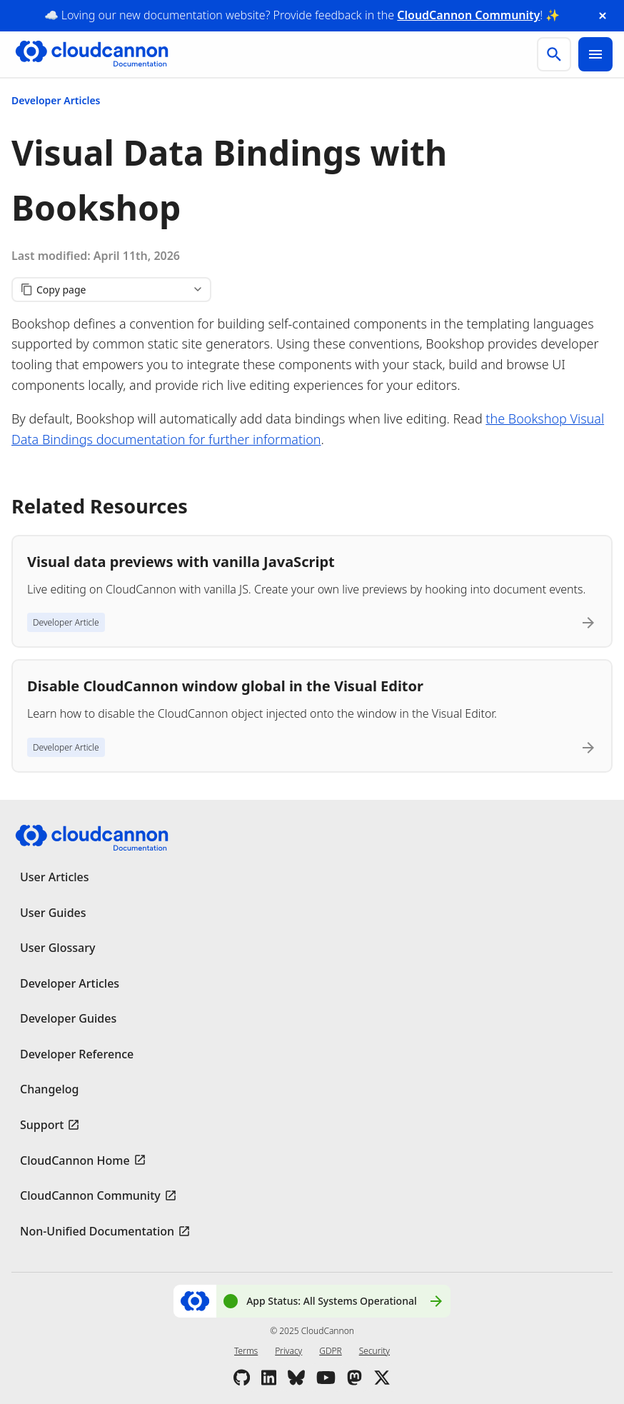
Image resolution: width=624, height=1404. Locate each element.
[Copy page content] (111, 289)
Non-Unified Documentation (97, 1231)
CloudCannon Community (468, 15)
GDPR (330, 1351)
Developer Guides (68, 1018)
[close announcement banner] (603, 16)
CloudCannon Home (75, 1160)
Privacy (288, 1351)
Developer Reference (77, 1054)
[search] (554, 54)
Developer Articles (56, 100)
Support (42, 1125)
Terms (246, 1351)
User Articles (54, 877)
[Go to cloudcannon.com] (91, 54)
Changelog (49, 1089)
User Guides (53, 913)
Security (374, 1351)
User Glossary (57, 948)
